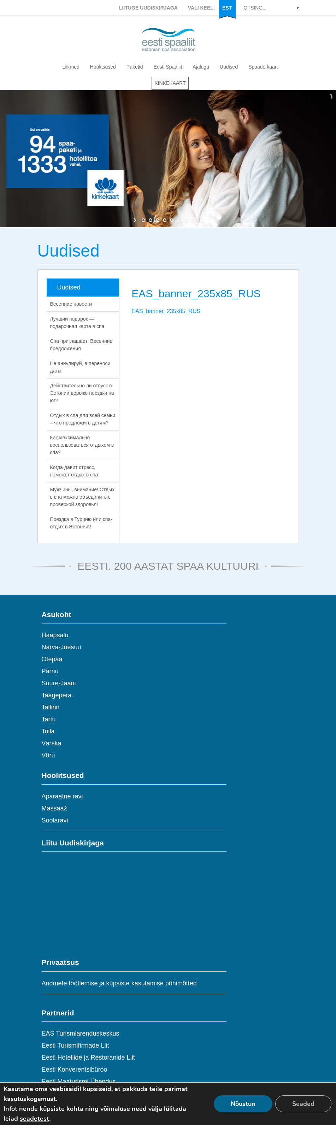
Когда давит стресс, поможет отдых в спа (74, 470)
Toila (48, 731)
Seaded (303, 1104)
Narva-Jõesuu (61, 647)
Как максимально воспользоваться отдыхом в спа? (82, 445)
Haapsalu (55, 635)
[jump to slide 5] (171, 220)
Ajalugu (201, 67)
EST (227, 8)
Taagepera (57, 695)
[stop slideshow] (200, 220)
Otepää (52, 659)
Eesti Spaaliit (167, 67)
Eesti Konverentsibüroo (74, 1069)
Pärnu (50, 671)
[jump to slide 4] (164, 220)
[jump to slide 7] (185, 220)
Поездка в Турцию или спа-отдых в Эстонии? (81, 522)
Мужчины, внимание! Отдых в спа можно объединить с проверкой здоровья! (82, 497)
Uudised (229, 67)
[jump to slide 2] (150, 220)
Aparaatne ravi (62, 796)
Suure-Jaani (59, 683)
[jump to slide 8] (192, 220)
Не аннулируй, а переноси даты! (80, 367)
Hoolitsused (103, 67)
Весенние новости (71, 304)
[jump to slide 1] (143, 220)
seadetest (34, 1118)
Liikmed (71, 67)
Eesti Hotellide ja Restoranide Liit (88, 1057)
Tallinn (51, 707)
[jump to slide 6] (178, 220)
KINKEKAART (169, 83)
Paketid (134, 67)
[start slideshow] (135, 220)
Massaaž (54, 808)
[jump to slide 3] (157, 220)
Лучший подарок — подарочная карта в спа (77, 322)
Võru (48, 755)
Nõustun (243, 1104)
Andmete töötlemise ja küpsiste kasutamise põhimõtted (119, 983)
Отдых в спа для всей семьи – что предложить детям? (83, 419)
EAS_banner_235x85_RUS (165, 311)
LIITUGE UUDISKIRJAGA (148, 8)
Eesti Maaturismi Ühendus (79, 1081)
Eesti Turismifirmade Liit (75, 1045)
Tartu (49, 719)
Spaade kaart (263, 67)
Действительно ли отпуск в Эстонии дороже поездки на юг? (82, 393)
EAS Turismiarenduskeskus (80, 1033)
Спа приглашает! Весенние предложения (81, 344)
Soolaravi (55, 820)
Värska (51, 743)
